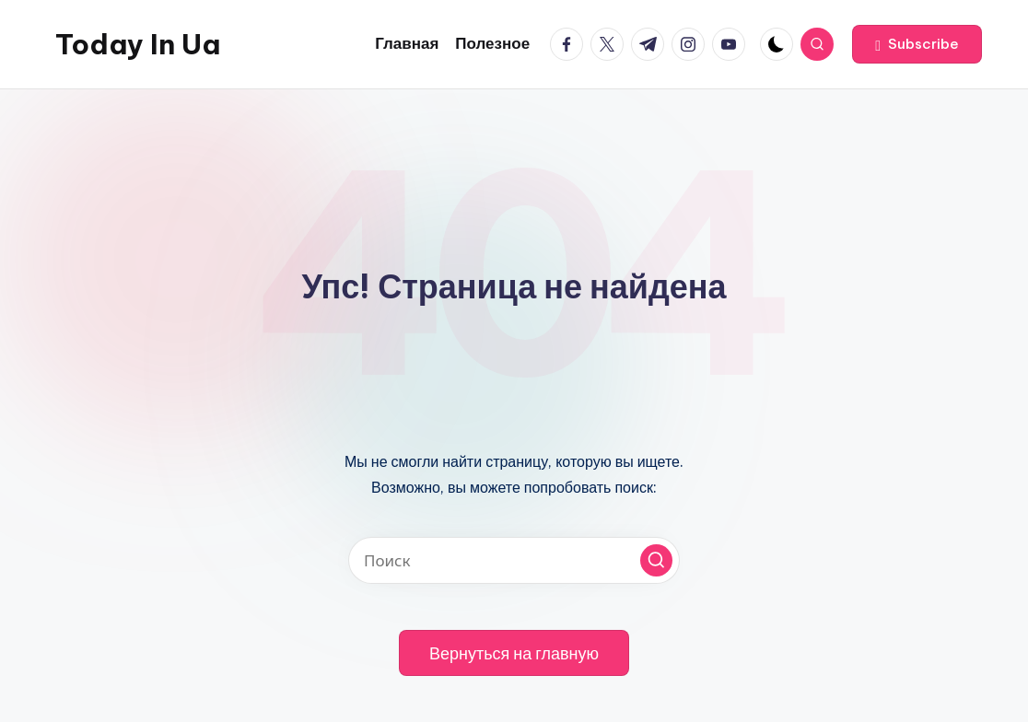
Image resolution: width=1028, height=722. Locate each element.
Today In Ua (137, 44)
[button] (917, 44)
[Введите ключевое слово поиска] (514, 560)
